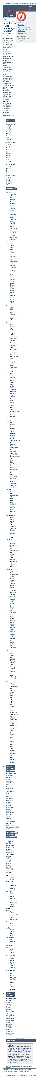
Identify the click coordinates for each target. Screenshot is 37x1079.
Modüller (8, 3)
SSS (20, 3)
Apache (5, 17)
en (13, 34)
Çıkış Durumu (22, 33)
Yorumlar (20, 40)
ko (11, 35)
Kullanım (20, 22)
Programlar (6, 19)
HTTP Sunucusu (13, 17)
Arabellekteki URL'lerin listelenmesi (24, 30)
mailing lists (15, 1062)
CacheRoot (13, 504)
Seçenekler (21, 25)
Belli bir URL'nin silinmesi (25, 27)
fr (7, 35)
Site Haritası (32, 3)
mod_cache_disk (9, 40)
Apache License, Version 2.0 (11, 1071)
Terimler (25, 3)
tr (14, 35)
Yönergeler (15, 3)
